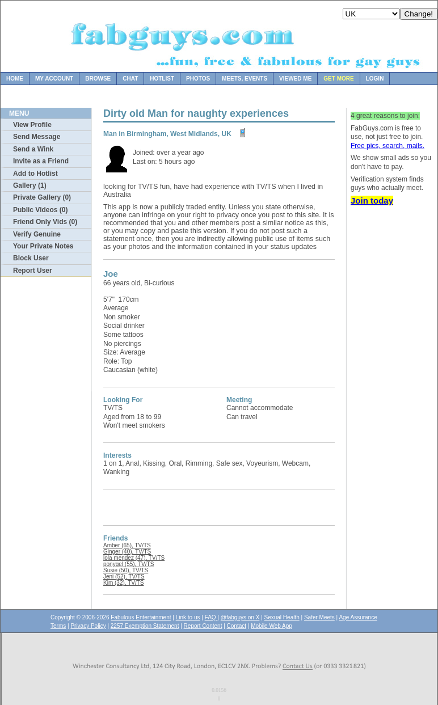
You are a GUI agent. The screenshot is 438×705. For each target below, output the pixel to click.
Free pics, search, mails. (387, 146)
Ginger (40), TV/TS (127, 551)
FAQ (211, 617)
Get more (338, 78)
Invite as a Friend (41, 161)
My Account (54, 78)
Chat (130, 78)
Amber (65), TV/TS (127, 545)
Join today (372, 200)
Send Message (36, 137)
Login (375, 78)
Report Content (203, 626)
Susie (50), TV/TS (125, 570)
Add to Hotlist (35, 174)
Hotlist (162, 78)
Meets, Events (244, 78)
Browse (98, 78)
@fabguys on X (240, 617)
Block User (31, 258)
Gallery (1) (30, 185)
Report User (32, 271)
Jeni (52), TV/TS (124, 576)
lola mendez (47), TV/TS (134, 558)
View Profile (32, 125)
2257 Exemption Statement (145, 626)
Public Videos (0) (40, 210)
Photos (198, 78)
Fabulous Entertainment (141, 617)
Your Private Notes (43, 246)
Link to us (188, 617)
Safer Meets (319, 617)
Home (14, 78)
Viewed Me (295, 78)
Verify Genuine (37, 234)
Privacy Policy (88, 626)
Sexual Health (282, 617)
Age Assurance (358, 617)
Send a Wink (33, 149)
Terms (58, 626)
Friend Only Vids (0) (45, 222)
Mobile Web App (271, 626)
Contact (236, 626)
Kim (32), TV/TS (123, 583)
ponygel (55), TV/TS (128, 564)
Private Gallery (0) (42, 197)
